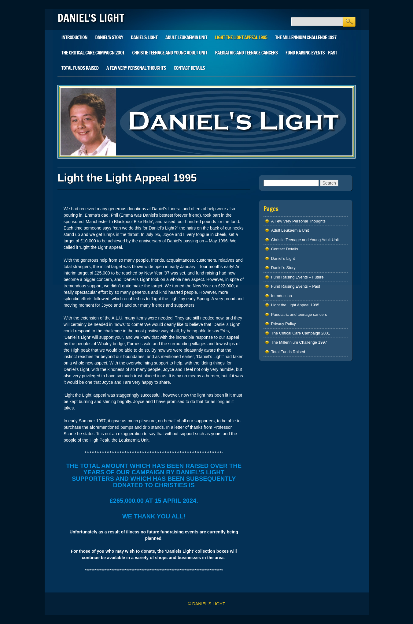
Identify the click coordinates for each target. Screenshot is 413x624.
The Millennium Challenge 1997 (306, 37)
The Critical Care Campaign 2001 (92, 52)
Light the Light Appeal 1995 (241, 37)
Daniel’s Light (144, 37)
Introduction (74, 37)
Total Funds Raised (79, 68)
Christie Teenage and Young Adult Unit (169, 52)
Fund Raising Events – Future (297, 277)
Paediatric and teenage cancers (246, 52)
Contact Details (189, 68)
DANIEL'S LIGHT (90, 17)
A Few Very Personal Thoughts (136, 68)
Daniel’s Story (109, 37)
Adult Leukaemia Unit (186, 37)
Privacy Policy (283, 323)
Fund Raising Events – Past (311, 52)
